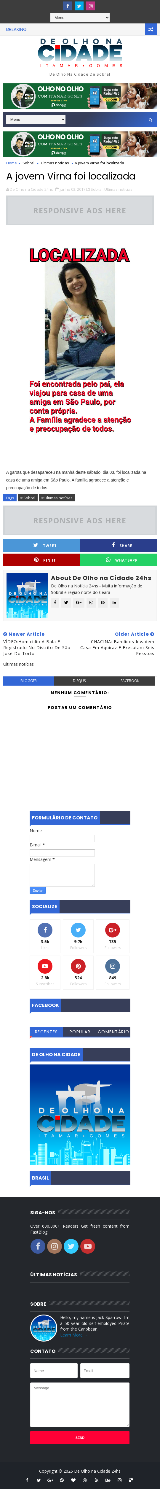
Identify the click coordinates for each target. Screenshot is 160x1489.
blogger (28, 680)
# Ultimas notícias (57, 497)
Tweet (45, 545)
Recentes (46, 1032)
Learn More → (74, 1335)
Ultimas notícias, (118, 189)
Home (11, 163)
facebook (130, 680)
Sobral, (97, 189)
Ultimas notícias (55, 163)
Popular (80, 1032)
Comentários (113, 1033)
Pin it (45, 560)
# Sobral (27, 497)
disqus (79, 680)
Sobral (28, 163)
